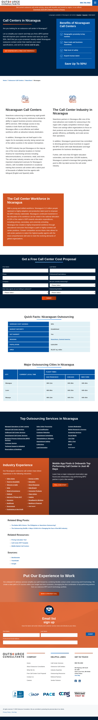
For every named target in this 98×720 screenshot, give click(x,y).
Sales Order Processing (44, 427)
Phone (8, 274)
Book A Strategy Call (49, 594)
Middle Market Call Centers (20, 546)
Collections (40, 445)
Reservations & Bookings (13, 449)
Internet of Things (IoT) (14, 497)
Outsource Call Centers (16, 80)
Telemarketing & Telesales (45, 438)
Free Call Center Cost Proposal (36, 674)
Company (9, 282)
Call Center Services (57, 663)
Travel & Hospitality (13, 482)
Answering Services (74, 432)
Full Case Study (61, 485)
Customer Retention (43, 432)
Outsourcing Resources (58, 674)
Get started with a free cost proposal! (21, 51)
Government (11, 506)
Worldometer (15, 558)
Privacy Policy (6, 712)
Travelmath (15, 561)
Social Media (72, 436)
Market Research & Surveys (77, 429)
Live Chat (71, 438)
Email (70, 445)
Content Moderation (74, 427)
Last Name (56, 267)
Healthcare (10, 503)
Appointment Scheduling (45, 436)
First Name (9, 267)
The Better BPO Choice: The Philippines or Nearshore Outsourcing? (33, 525)
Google (13, 564)
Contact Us (30, 677)
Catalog (31, 497)
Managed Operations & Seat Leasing (17, 427)
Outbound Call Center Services (15, 432)
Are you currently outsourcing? (62, 282)
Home (5, 80)
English (79, 15)
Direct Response (34, 485)
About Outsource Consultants (36, 667)
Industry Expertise (56, 670)
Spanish (85, 15)
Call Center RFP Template (19, 543)
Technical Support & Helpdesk (15, 446)
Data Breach (33, 488)
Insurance (10, 500)
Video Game (11, 479)
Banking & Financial (35, 503)
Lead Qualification (43, 429)
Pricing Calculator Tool (18, 540)
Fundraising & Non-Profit (15, 509)
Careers (29, 681)
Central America (64, 339)
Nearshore (28, 80)
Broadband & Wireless (36, 500)
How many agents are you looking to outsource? (20, 289)
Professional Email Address (61, 274)
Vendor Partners (56, 681)
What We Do (31, 670)
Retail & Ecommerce (13, 491)
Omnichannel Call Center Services (16, 436)
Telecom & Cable (12, 485)
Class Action (33, 494)
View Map (77, 676)
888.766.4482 (85, 3)
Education (32, 482)
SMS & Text (72, 441)
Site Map (14, 712)
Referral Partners (56, 677)
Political (9, 494)
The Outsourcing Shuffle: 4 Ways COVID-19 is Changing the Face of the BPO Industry (39, 528)
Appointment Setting (43, 441)
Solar (8, 488)
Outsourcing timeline (59, 289)
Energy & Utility (34, 479)
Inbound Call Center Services (14, 429)
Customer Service (11, 443)
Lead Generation (42, 447)
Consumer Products (35, 491)
